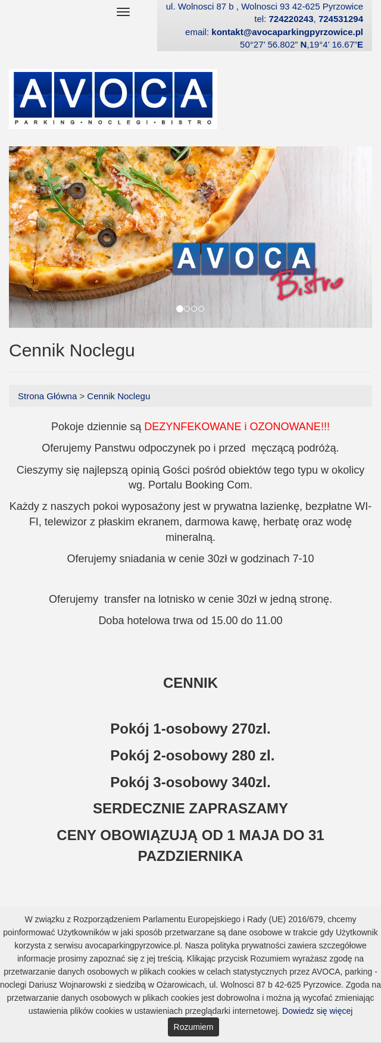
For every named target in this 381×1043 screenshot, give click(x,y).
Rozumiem (194, 1027)
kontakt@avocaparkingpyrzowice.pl (287, 32)
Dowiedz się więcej (317, 1011)
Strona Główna (48, 396)
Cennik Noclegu (118, 396)
